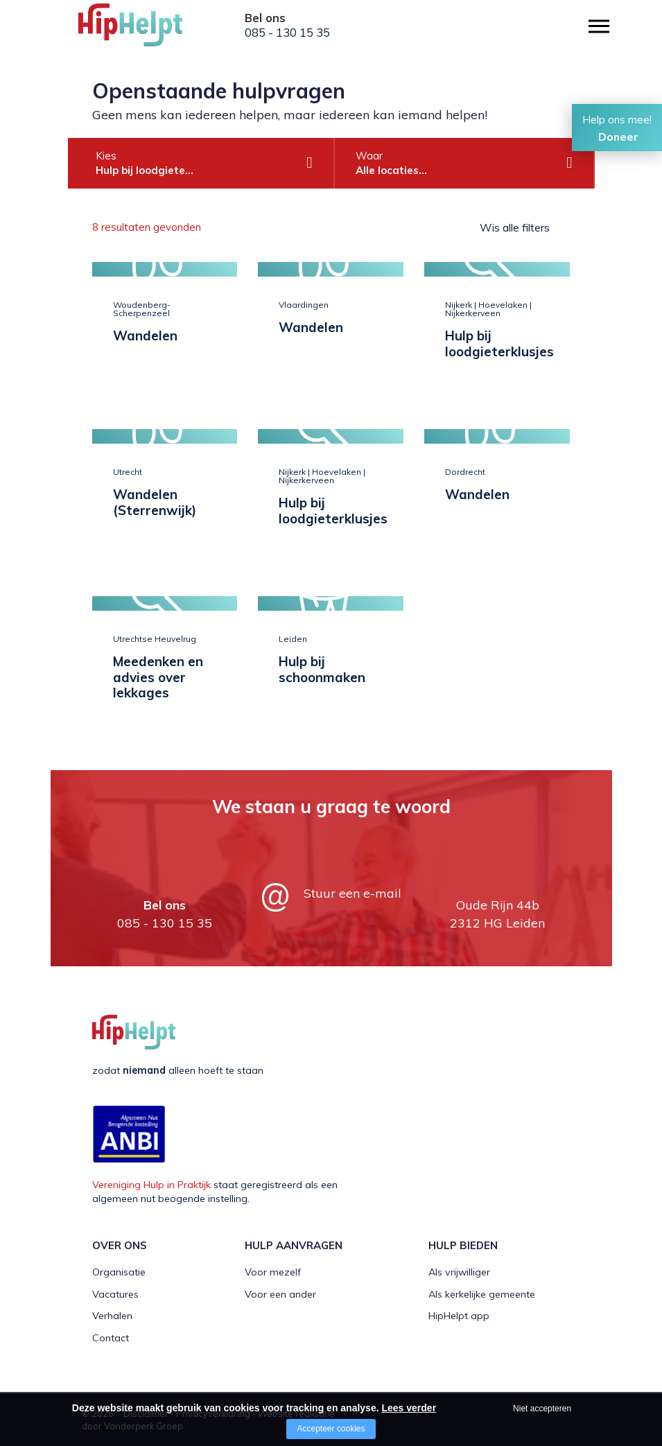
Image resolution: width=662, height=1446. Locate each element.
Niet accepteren (542, 1408)
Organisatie (119, 1272)
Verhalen (112, 1315)
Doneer (618, 136)
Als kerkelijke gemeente (481, 1294)
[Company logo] (147, 31)
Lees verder (408, 1407)
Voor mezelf (273, 1272)
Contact (110, 1338)
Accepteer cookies (331, 1429)
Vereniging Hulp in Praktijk (151, 1184)
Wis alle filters (515, 227)
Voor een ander (280, 1294)
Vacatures (115, 1294)
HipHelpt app (458, 1315)
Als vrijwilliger (459, 1272)
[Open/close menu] (599, 26)
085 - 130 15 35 (287, 33)
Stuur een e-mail (352, 893)
